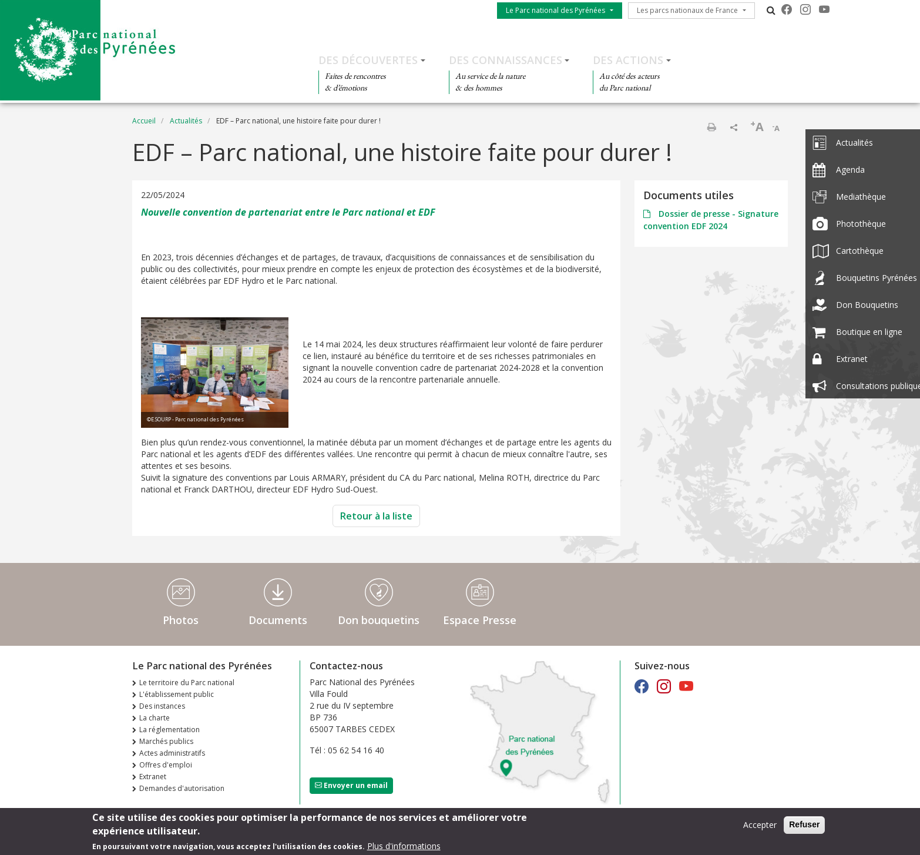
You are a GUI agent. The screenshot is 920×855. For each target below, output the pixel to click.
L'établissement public (176, 694)
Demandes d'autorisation (181, 788)
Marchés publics (166, 741)
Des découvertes (368, 60)
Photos (181, 620)
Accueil (144, 121)
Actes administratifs (172, 753)
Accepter (760, 828)
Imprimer (711, 127)
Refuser (804, 828)
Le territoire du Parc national (186, 683)
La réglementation (169, 730)
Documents (278, 620)
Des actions (628, 60)
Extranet (152, 777)
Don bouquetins (378, 620)
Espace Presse (479, 620)
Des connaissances (505, 60)
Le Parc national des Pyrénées (555, 10)
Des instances (162, 706)
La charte (154, 718)
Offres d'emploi (165, 765)
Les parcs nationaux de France (687, 10)
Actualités (186, 121)
